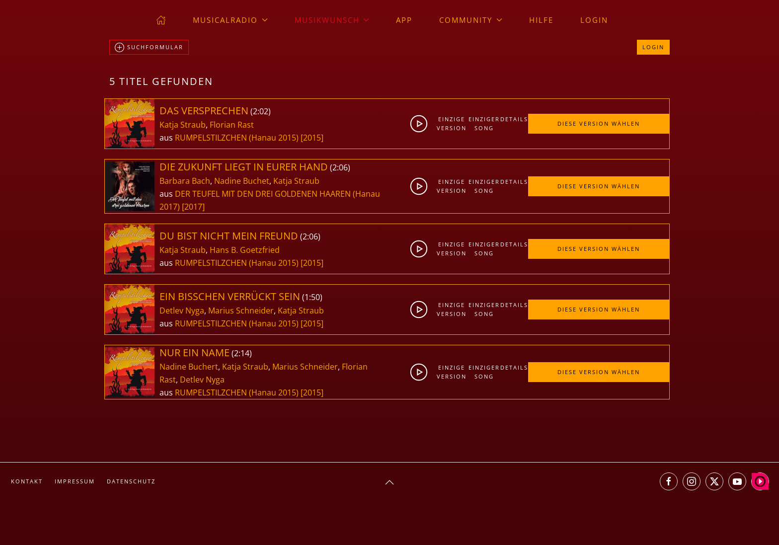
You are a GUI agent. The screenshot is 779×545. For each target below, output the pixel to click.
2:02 (260, 111)
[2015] (312, 137)
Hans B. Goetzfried (245, 249)
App (404, 20)
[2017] (193, 206)
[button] (389, 482)
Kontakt (27, 481)
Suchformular (149, 48)
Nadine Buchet (241, 180)
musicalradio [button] (230, 20)
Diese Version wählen (598, 123)
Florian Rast (232, 124)
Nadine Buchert (188, 366)
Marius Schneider (241, 310)
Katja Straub (182, 124)
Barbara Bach (184, 180)
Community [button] (470, 20)
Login (594, 20)
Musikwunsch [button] (332, 20)
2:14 (241, 353)
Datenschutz (131, 481)
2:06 (340, 167)
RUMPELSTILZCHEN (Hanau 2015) (237, 137)
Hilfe (541, 20)
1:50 (312, 297)
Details (514, 119)
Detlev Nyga (181, 310)
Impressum (75, 481)
